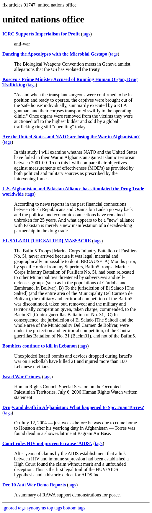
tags (86, 33)
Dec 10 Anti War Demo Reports (34, 484)
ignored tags (14, 507)
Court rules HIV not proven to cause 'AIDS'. (47, 443)
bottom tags (74, 507)
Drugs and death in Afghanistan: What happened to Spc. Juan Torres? (73, 407)
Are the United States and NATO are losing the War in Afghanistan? (71, 136)
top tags (54, 507)
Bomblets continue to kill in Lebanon (39, 345)
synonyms (36, 507)
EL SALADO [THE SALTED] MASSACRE (46, 240)
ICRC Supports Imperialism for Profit (41, 33)
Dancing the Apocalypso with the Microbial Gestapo (54, 53)
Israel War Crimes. (21, 376)
